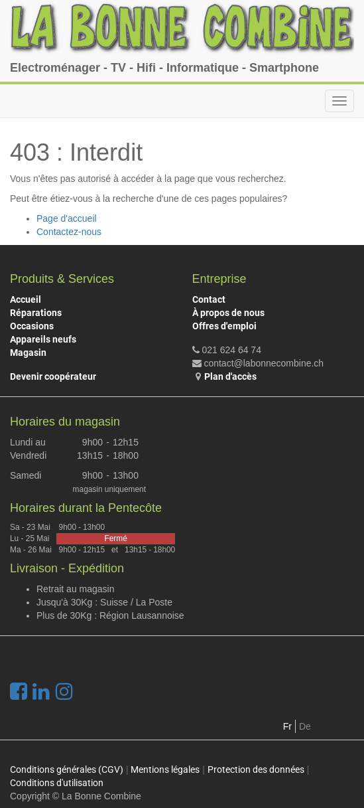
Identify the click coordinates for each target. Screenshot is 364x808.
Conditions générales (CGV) (66, 769)
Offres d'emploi (224, 326)
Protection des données (256, 769)
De (305, 726)
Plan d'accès (230, 376)
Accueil (25, 299)
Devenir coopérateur (53, 376)
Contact (208, 299)
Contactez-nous (68, 231)
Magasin (28, 352)
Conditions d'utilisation (56, 782)
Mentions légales (165, 769)
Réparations (36, 312)
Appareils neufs (43, 339)
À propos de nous (228, 312)
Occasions (32, 326)
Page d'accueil (66, 218)
